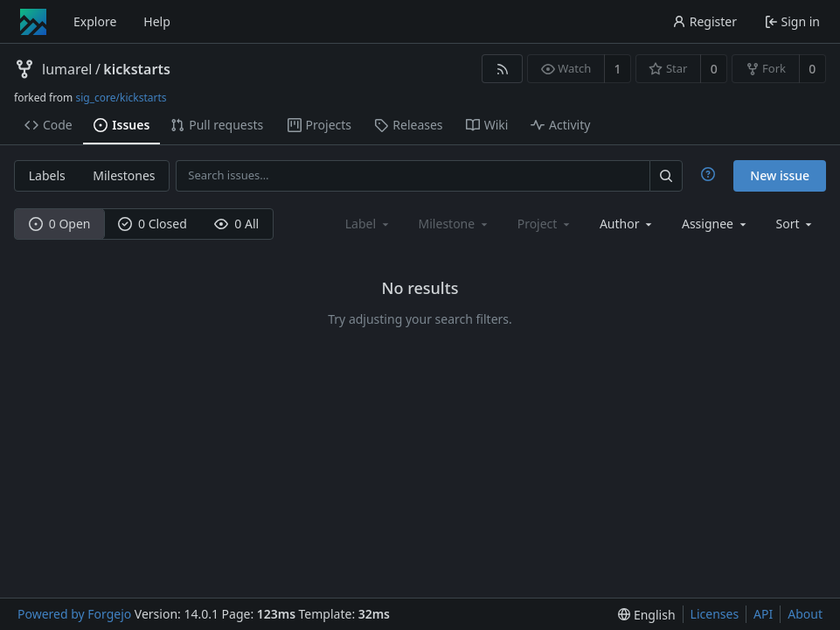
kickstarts (136, 69)
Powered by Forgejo (74, 614)
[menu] (796, 224)
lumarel (67, 69)
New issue (779, 175)
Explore (94, 21)
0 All (236, 223)
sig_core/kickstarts (120, 97)
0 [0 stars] (714, 68)
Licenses (715, 614)
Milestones (124, 175)
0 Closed (152, 223)
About (805, 614)
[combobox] (627, 224)
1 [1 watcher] (617, 68)
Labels (47, 175)
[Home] (33, 22)
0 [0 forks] (812, 68)
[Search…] (666, 175)
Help (156, 21)
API (763, 614)
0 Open (60, 223)
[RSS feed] (502, 68)
